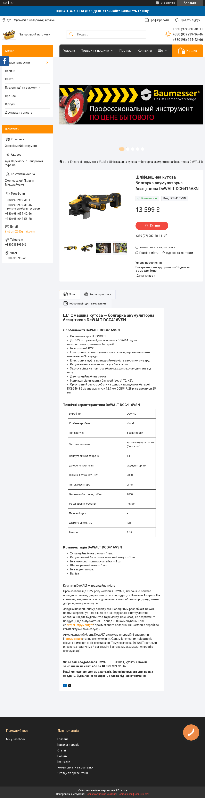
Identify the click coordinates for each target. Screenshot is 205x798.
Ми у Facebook (15, 739)
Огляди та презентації (72, 773)
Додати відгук (190, 20)
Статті (9, 79)
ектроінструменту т (79, 625)
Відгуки (10, 104)
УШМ (102, 161)
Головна (69, 50)
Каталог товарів (68, 744)
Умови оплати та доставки (75, 767)
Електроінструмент (83, 161)
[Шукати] (71, 34)
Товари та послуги (95, 50)
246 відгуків (168, 2)
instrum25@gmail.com (20, 231)
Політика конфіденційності (133, 794)
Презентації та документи (22, 87)
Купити (155, 225)
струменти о (73, 638)
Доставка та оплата (18, 112)
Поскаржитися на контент (101, 794)
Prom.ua (122, 790)
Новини (10, 71)
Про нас (125, 50)
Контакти (145, 50)
